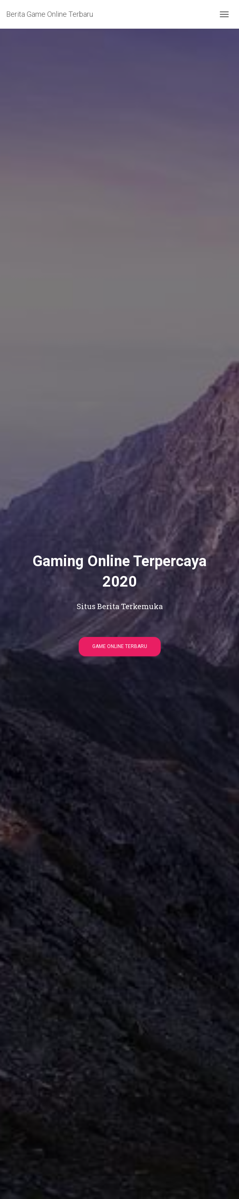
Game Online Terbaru (119, 646)
